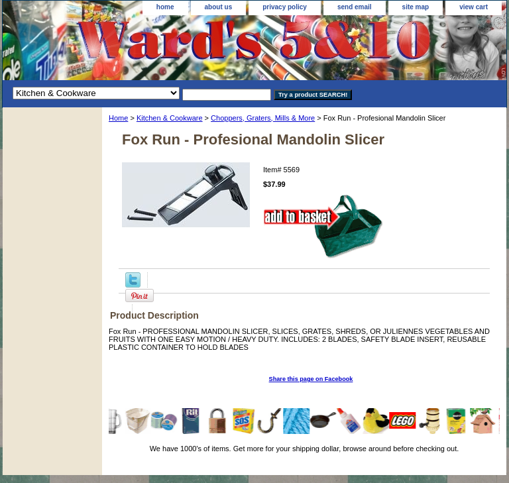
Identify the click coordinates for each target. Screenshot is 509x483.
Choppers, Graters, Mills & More (263, 118)
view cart (473, 7)
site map (415, 7)
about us (219, 7)
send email (354, 7)
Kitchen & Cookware (170, 118)
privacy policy (284, 7)
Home (118, 118)
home (165, 7)
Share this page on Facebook (311, 379)
